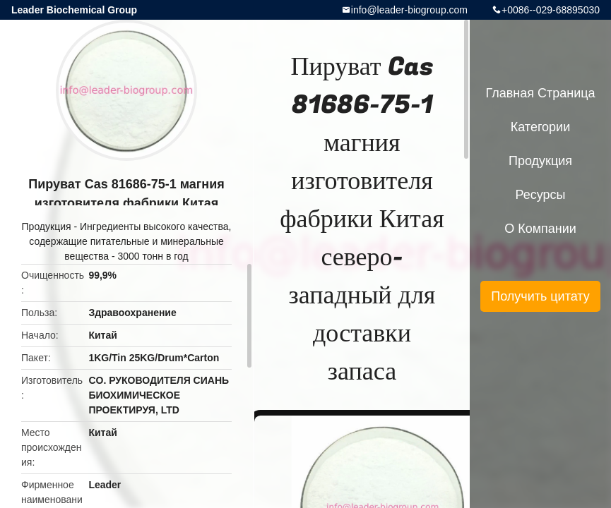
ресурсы (541, 195)
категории (540, 127)
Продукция (46, 226)
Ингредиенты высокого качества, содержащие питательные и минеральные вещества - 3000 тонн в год (130, 241)
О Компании (540, 229)
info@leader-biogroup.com (409, 10)
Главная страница (540, 93)
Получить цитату (540, 296)
